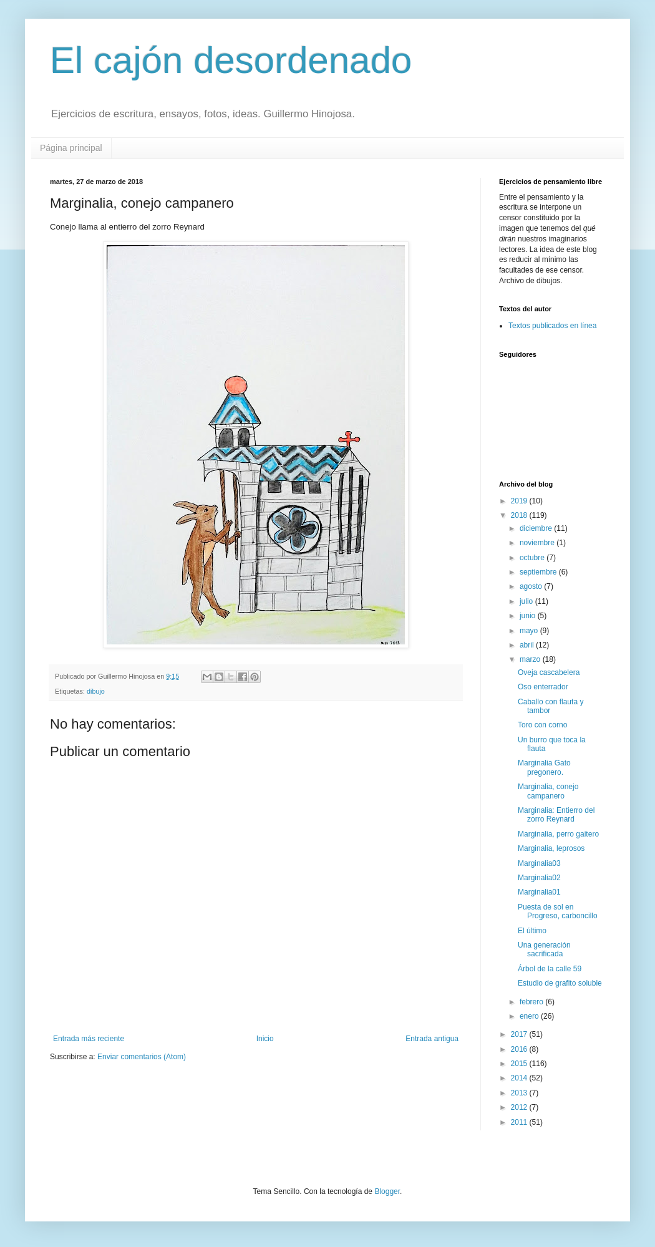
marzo (531, 659)
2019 (520, 501)
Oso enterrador (543, 686)
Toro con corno (542, 725)
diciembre (537, 528)
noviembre (538, 542)
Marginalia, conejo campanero (548, 791)
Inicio (265, 1038)
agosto (532, 586)
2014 (520, 1078)
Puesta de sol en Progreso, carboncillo (558, 911)
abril (528, 645)
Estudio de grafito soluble (560, 983)
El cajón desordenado (231, 60)
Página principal (71, 148)
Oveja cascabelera (549, 672)
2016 (520, 1049)
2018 (520, 515)
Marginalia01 (539, 892)
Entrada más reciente (88, 1038)
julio (527, 601)
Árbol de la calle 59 (549, 968)
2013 (520, 1093)
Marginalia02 (539, 877)
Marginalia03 (539, 863)
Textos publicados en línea (552, 325)
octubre (533, 557)
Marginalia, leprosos (551, 848)
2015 (520, 1063)
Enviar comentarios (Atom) (141, 1056)
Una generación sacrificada (544, 949)
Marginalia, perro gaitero (558, 834)
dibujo (96, 691)
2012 (520, 1107)
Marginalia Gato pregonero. (544, 767)
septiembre (539, 572)
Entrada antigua (431, 1038)
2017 (520, 1034)
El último (532, 930)
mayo (530, 630)
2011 (520, 1122)
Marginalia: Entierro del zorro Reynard (556, 814)
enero (530, 1016)
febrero (532, 1001)
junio (529, 615)
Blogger (387, 1191)
